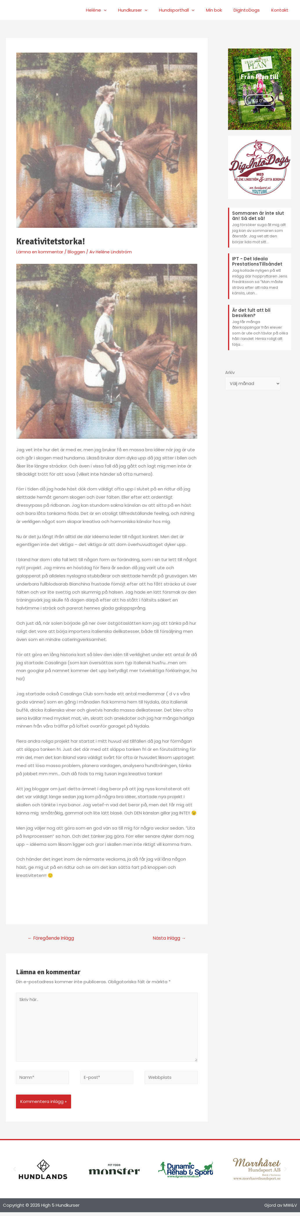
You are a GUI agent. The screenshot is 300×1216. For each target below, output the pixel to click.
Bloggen (77, 252)
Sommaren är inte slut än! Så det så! (258, 215)
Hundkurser (145, 10)
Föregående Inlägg (52, 938)
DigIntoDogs (251, 10)
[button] (14, 1173)
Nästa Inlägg (168, 938)
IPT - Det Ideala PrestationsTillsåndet (257, 261)
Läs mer (259, 100)
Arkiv (230, 372)
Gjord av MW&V (280, 1209)
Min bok (221, 10)
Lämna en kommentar (40, 252)
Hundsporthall (187, 10)
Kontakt (281, 10)
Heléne (112, 10)
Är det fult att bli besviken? (251, 312)
